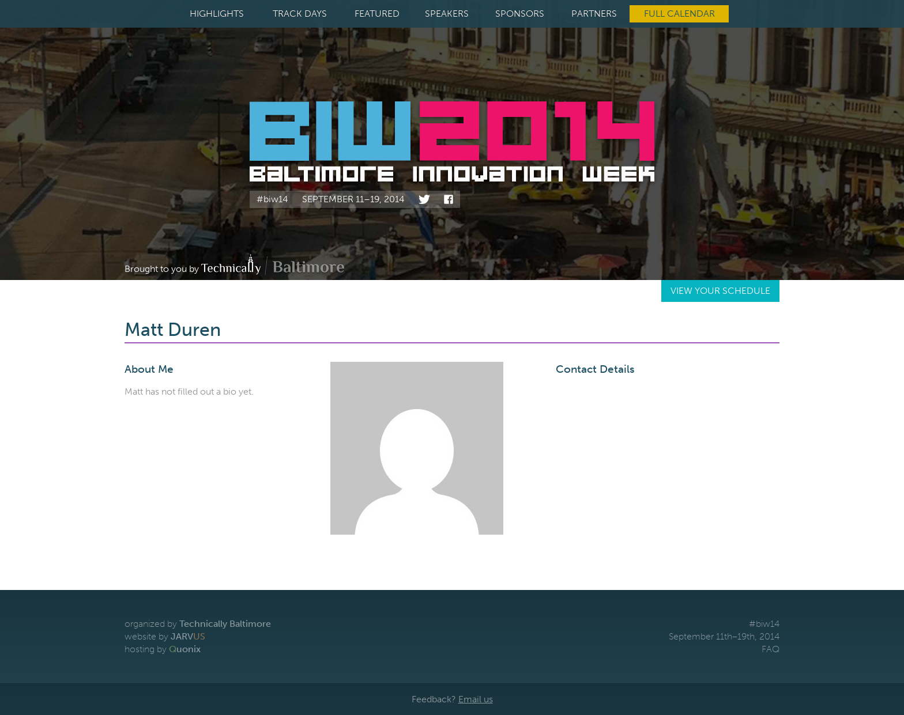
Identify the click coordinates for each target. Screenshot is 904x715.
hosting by (163, 649)
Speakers (447, 13)
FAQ (770, 649)
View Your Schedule (720, 290)
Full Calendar (679, 13)
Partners (594, 13)
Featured (377, 13)
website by (165, 636)
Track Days (300, 13)
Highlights (217, 13)
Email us (475, 699)
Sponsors (519, 13)
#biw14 (272, 199)
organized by (198, 623)
